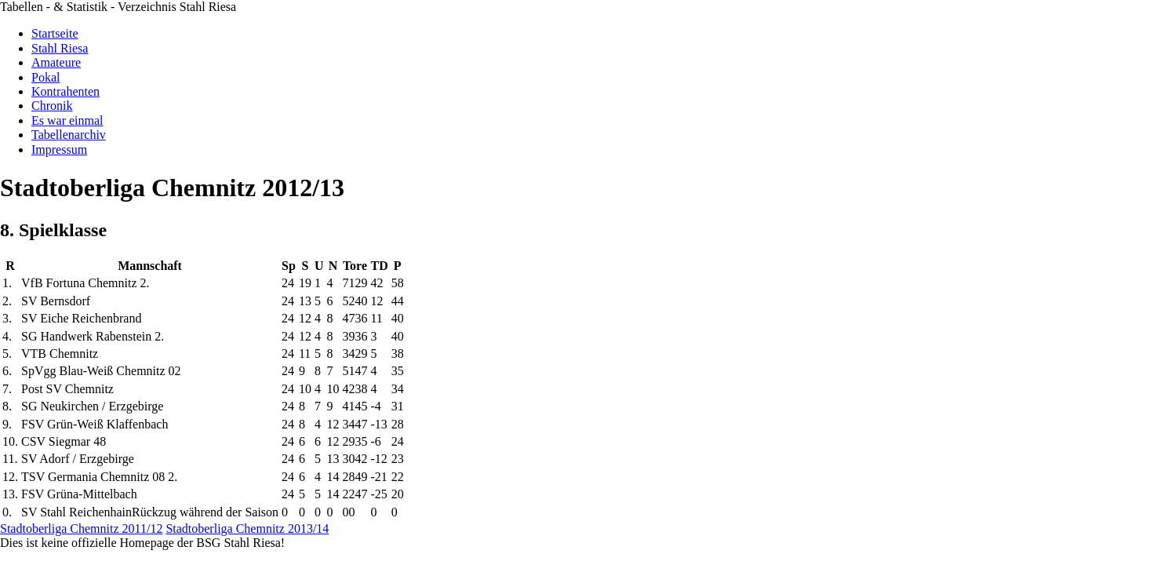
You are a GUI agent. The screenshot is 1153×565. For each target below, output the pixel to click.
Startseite (54, 33)
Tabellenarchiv (68, 134)
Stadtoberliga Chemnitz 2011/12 (81, 528)
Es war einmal (67, 120)
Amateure (56, 62)
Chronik (51, 105)
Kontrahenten (65, 91)
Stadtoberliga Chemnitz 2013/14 (247, 528)
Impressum (59, 149)
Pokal (45, 77)
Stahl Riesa (59, 48)
